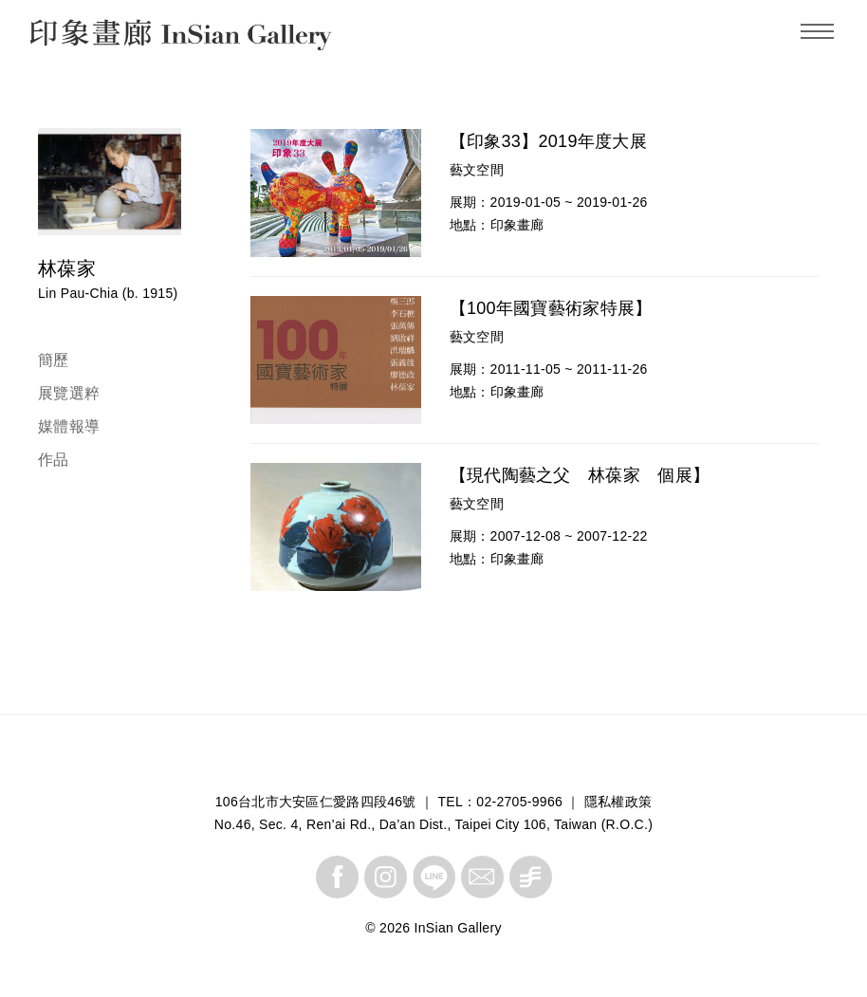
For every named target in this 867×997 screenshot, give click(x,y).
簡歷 (53, 360)
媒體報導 (69, 426)
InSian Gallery (101, 37)
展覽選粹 (69, 393)
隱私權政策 (618, 801)
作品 (53, 460)
